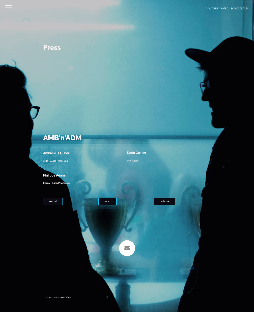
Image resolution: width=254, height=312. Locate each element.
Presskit (53, 201)
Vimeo (224, 8)
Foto (107, 201)
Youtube (212, 8)
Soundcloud (239, 8)
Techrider (164, 201)
